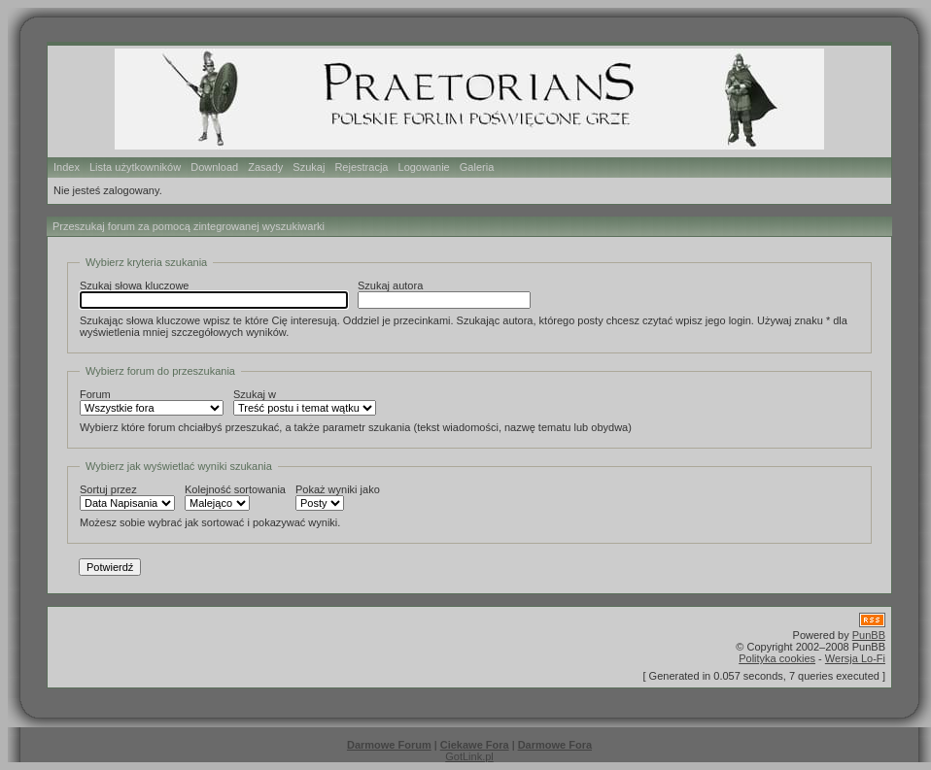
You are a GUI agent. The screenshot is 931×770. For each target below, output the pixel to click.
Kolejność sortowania (235, 497)
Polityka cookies (777, 658)
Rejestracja (361, 167)
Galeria (477, 167)
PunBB (868, 635)
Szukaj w (304, 402)
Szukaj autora (444, 294)
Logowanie (424, 167)
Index (66, 167)
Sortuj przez (127, 497)
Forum (152, 402)
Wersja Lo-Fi (855, 658)
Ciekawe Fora (474, 745)
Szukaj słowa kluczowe (214, 294)
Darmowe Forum (389, 745)
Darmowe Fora (555, 745)
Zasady (265, 167)
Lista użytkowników (135, 167)
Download (214, 167)
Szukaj (309, 167)
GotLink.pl (469, 756)
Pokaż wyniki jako (337, 497)
